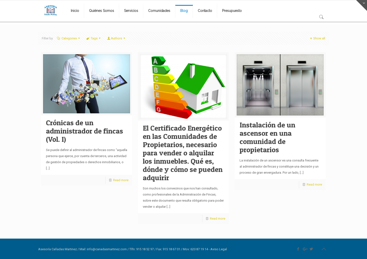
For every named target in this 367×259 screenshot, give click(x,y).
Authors (116, 38)
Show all (317, 38)
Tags (94, 38)
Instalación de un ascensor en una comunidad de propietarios (267, 137)
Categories (68, 38)
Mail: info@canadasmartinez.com (103, 249)
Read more (120, 180)
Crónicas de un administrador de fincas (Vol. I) (84, 130)
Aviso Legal (218, 249)
